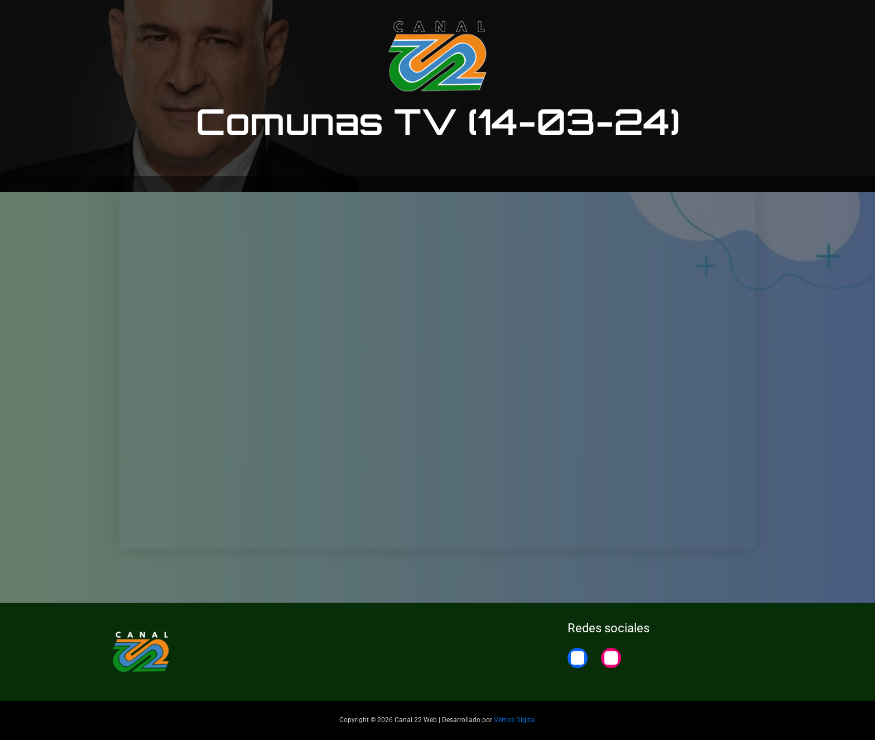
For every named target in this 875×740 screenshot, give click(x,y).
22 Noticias (699, 18)
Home (751, 18)
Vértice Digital (515, 720)
